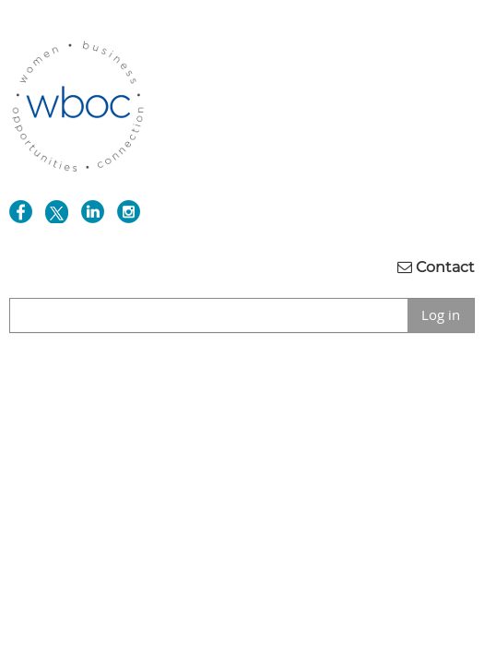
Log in (440, 314)
